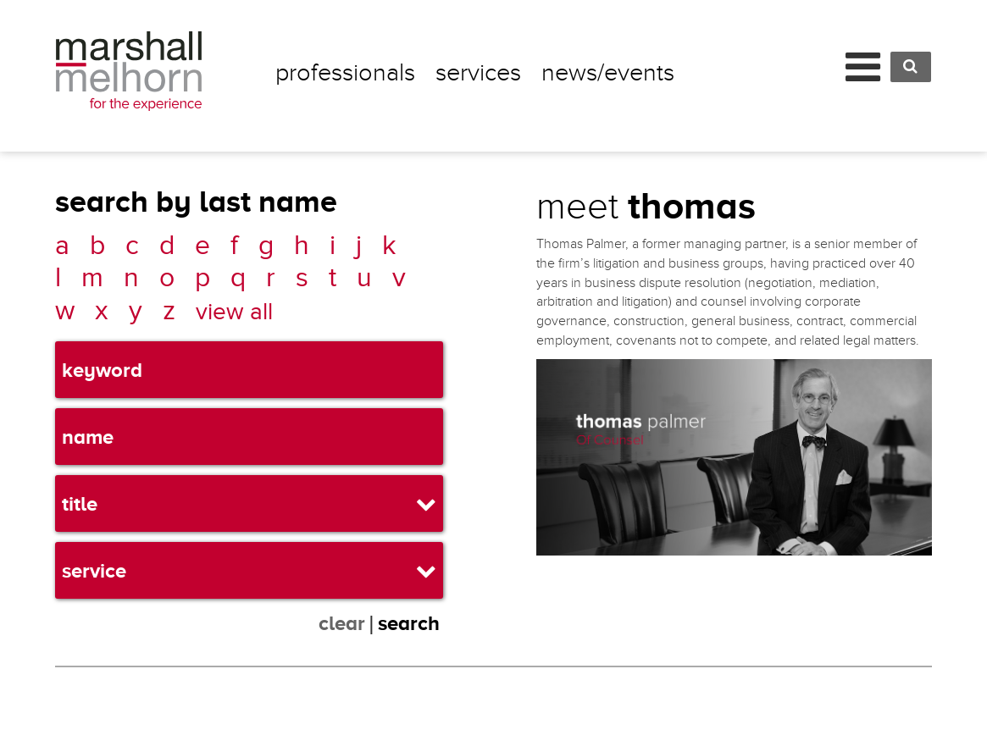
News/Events (607, 72)
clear (342, 622)
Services (478, 72)
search (409, 622)
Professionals (345, 72)
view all (234, 312)
